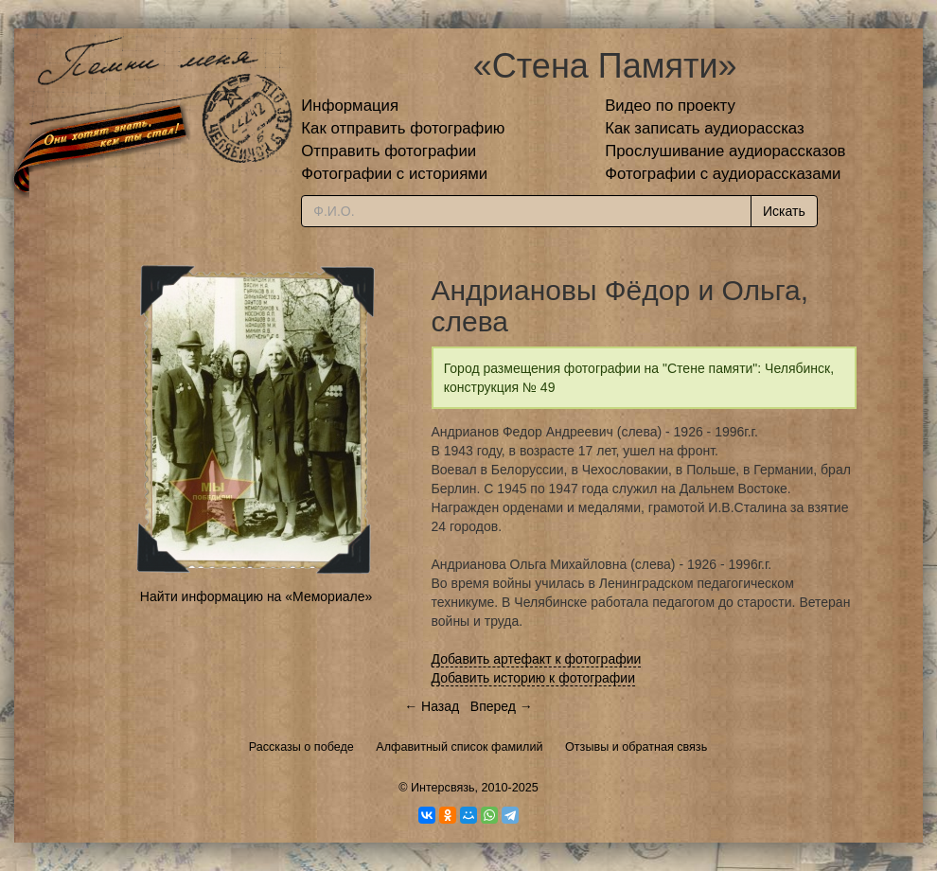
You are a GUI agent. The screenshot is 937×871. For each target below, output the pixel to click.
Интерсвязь (443, 787)
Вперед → (501, 706)
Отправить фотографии (388, 151)
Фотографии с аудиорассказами (722, 174)
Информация (349, 106)
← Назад (431, 706)
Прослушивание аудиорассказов (725, 151)
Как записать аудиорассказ (704, 128)
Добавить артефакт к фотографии (537, 659)
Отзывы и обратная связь (636, 747)
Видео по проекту (670, 106)
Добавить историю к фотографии (534, 677)
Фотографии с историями (394, 174)
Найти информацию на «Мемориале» (256, 596)
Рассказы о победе (301, 747)
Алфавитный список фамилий (459, 747)
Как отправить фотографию (402, 128)
